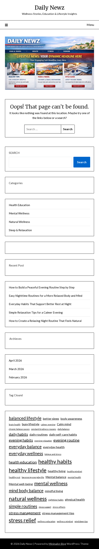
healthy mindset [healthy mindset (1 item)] (74, 471)
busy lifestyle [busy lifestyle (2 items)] (30, 424)
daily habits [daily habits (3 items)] (18, 434)
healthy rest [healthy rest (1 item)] (14, 477)
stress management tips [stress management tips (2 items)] (58, 513)
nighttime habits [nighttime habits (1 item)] (55, 500)
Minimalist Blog (57, 543)
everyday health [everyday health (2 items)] (54, 447)
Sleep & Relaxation (20, 230)
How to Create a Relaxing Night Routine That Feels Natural (45, 320)
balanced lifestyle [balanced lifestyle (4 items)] (25, 418)
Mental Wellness (19, 213)
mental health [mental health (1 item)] (74, 477)
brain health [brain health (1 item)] (14, 424)
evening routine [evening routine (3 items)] (66, 440)
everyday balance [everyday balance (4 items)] (25, 446)
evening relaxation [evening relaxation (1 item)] (43, 440)
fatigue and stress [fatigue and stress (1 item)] (53, 454)
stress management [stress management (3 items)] (25, 513)
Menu (90, 24)
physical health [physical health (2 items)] (75, 499)
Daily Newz (49, 7)
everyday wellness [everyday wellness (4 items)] (26, 453)
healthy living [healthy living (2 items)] (57, 471)
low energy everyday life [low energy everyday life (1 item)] (33, 477)
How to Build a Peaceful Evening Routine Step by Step (42, 287)
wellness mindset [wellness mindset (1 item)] (65, 521)
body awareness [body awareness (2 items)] (71, 418)
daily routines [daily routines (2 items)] (38, 434)
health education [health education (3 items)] (23, 462)
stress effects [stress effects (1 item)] (59, 507)
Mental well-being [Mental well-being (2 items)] (21, 484)
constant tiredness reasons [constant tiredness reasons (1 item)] (43, 429)
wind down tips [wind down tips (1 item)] (81, 521)
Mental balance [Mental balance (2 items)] (56, 477)
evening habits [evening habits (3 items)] (21, 440)
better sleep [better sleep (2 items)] (51, 418)
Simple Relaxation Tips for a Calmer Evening (36, 312)
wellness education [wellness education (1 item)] (46, 521)
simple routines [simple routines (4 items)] (23, 506)
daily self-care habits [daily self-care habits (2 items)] (63, 434)
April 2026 (15, 360)
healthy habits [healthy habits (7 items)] (55, 461)
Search (14, 152)
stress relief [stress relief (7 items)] (22, 520)
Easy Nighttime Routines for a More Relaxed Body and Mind (45, 295)
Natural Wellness (19, 221)
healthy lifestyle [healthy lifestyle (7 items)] (27, 470)
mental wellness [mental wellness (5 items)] (51, 483)
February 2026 (18, 377)
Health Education (19, 205)
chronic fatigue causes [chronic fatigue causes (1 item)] (19, 429)
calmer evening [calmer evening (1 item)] (48, 424)
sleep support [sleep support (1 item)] (45, 507)
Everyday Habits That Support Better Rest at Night (40, 304)
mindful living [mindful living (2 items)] (54, 491)
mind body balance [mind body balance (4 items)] (26, 490)
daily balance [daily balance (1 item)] (64, 429)
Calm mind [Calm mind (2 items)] (64, 424)
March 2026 (16, 369)
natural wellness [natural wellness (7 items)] (28, 498)
